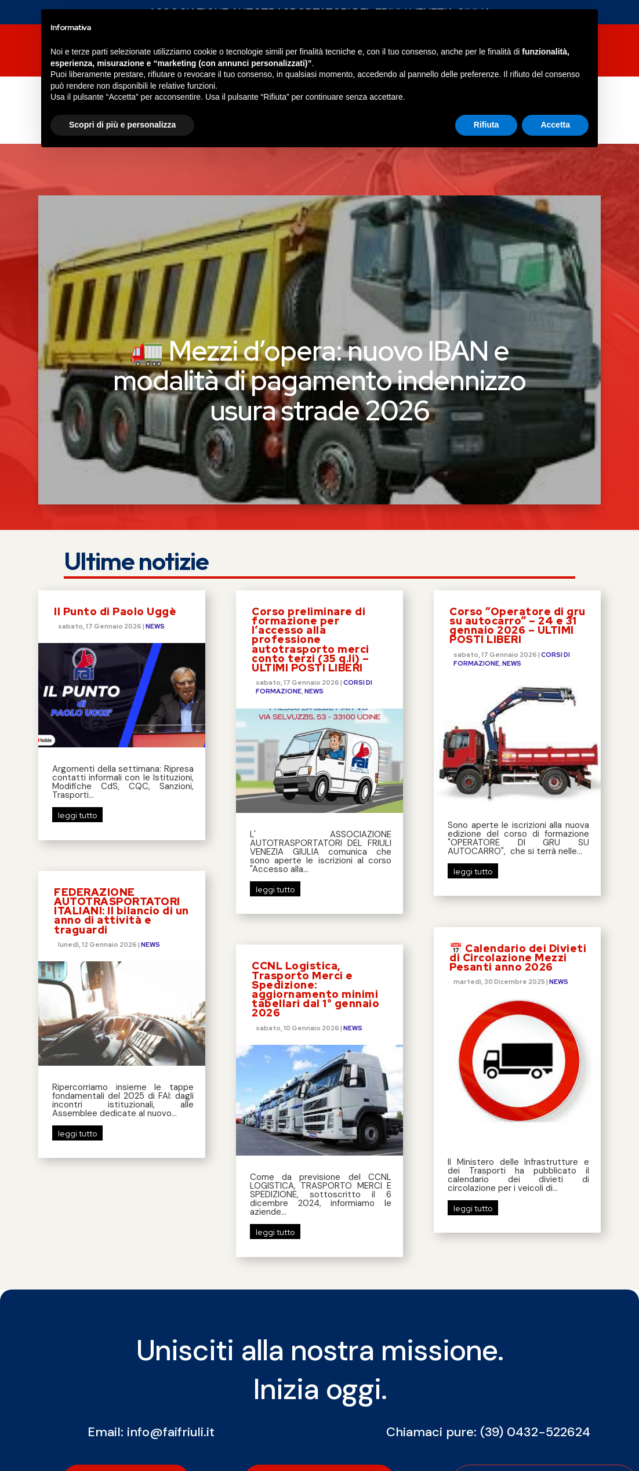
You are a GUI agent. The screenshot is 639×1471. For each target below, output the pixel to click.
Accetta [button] (555, 1439)
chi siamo (474, 52)
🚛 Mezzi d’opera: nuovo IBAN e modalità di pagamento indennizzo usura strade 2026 (319, 261)
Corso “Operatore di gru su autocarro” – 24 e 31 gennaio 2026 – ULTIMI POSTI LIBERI (517, 506)
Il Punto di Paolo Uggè (115, 492)
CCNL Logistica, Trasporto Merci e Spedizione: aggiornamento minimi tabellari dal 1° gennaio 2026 (315, 870)
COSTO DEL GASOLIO (151, 96)
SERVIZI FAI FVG (176, 52)
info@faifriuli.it (171, 1312)
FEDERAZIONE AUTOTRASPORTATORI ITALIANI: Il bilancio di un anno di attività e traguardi (121, 791)
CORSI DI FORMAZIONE (286, 52)
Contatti (545, 52)
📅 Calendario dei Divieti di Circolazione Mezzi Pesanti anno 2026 (517, 838)
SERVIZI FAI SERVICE (393, 52)
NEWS (116, 52)
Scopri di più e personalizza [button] (122, 1439)
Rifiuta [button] (486, 1439)
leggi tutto (77, 696)
